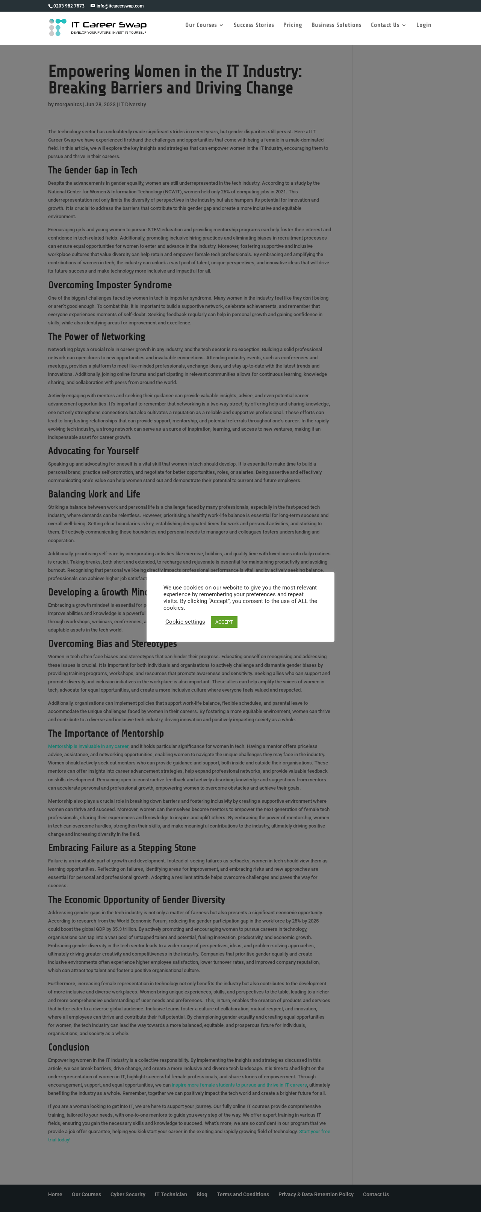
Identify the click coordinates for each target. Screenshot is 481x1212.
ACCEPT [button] (224, 622)
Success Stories (255, 31)
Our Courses (202, 31)
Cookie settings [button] (185, 621)
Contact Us (386, 31)
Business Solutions (338, 31)
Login (425, 31)
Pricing (294, 31)
